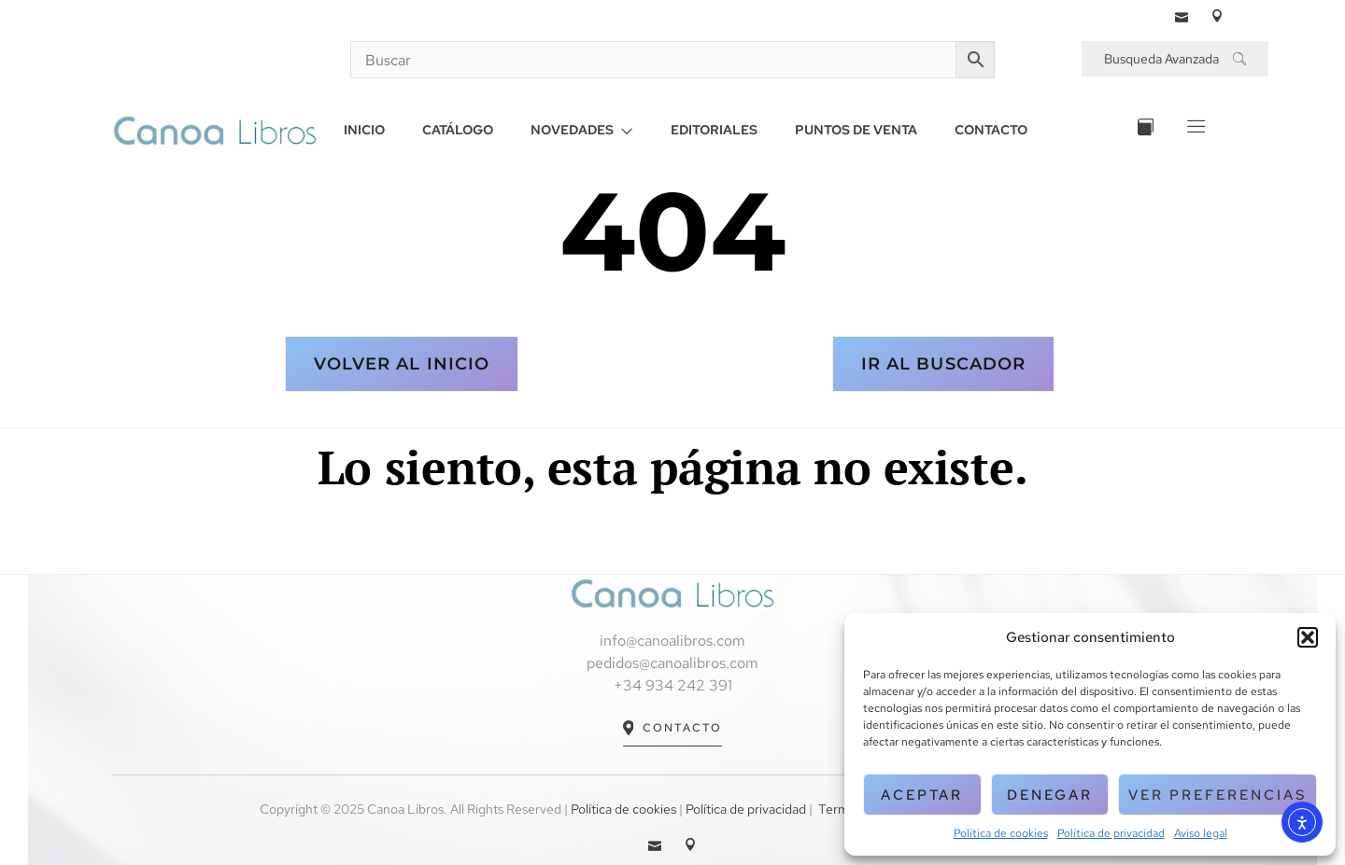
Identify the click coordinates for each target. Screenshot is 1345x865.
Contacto (673, 727)
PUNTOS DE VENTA (856, 129)
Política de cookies (1001, 833)
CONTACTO (991, 129)
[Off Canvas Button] (1194, 130)
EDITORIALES (714, 129)
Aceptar (922, 795)
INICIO (364, 129)
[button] (1307, 637)
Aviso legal (1200, 833)
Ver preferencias (1217, 795)
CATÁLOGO (457, 129)
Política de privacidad (1111, 833)
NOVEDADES (582, 129)
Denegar (1050, 795)
